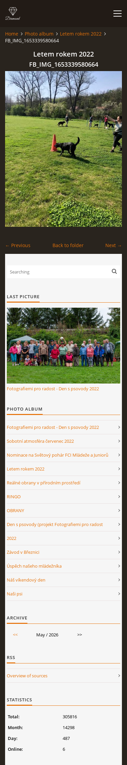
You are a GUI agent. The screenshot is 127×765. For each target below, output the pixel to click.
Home (11, 33)
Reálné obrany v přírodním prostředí (43, 483)
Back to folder (68, 245)
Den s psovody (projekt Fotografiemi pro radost (55, 524)
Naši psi (14, 594)
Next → (113, 245)
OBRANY (15, 510)
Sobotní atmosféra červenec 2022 (40, 441)
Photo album (39, 33)
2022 (11, 538)
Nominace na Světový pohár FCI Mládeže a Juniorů (57, 455)
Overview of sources (27, 676)
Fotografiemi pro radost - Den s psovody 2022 (53, 389)
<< (15, 635)
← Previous (17, 245)
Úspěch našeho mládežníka (34, 566)
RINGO (14, 497)
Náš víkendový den (26, 580)
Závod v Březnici (23, 552)
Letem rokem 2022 (81, 33)
